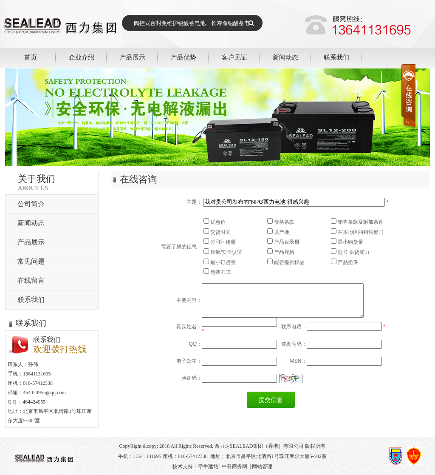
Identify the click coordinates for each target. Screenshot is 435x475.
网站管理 (262, 466)
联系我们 (336, 57)
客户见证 (234, 57)
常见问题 (31, 261)
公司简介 (31, 204)
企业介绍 (81, 57)
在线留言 (31, 280)
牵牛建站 (208, 466)
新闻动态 (285, 57)
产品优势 (183, 57)
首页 (30, 57)
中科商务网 (234, 466)
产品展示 (132, 57)
